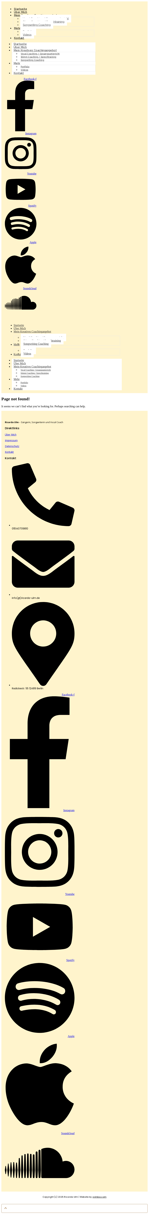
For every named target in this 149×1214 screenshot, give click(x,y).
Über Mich (10, 434)
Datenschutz (12, 446)
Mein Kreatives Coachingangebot (35, 50)
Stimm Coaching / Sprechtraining (38, 57)
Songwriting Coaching (37, 24)
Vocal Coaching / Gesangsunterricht (40, 54)
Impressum (11, 440)
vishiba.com (99, 1196)
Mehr (17, 28)
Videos (27, 34)
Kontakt (19, 38)
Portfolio (25, 67)
